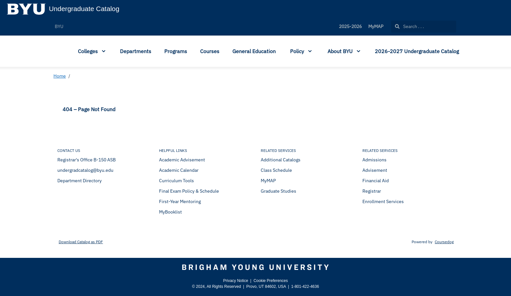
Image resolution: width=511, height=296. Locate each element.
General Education (254, 51)
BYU (59, 26)
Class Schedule (276, 170)
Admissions (374, 160)
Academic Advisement (182, 160)
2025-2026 (350, 26)
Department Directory (79, 181)
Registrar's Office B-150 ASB (86, 160)
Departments (135, 51)
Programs (175, 51)
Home (59, 76)
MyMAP (375, 26)
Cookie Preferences (271, 280)
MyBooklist (170, 212)
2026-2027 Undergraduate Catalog (417, 51)
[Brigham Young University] (255, 267)
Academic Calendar (178, 170)
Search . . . (409, 26)
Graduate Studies (278, 191)
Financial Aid (375, 181)
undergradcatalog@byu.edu (85, 170)
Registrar (371, 191)
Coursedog (444, 241)
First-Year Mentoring (180, 201)
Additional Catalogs (280, 160)
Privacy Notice (235, 280)
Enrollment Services (383, 201)
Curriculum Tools (176, 181)
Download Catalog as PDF (81, 241)
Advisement (374, 170)
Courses (209, 51)
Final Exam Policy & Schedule (189, 191)
